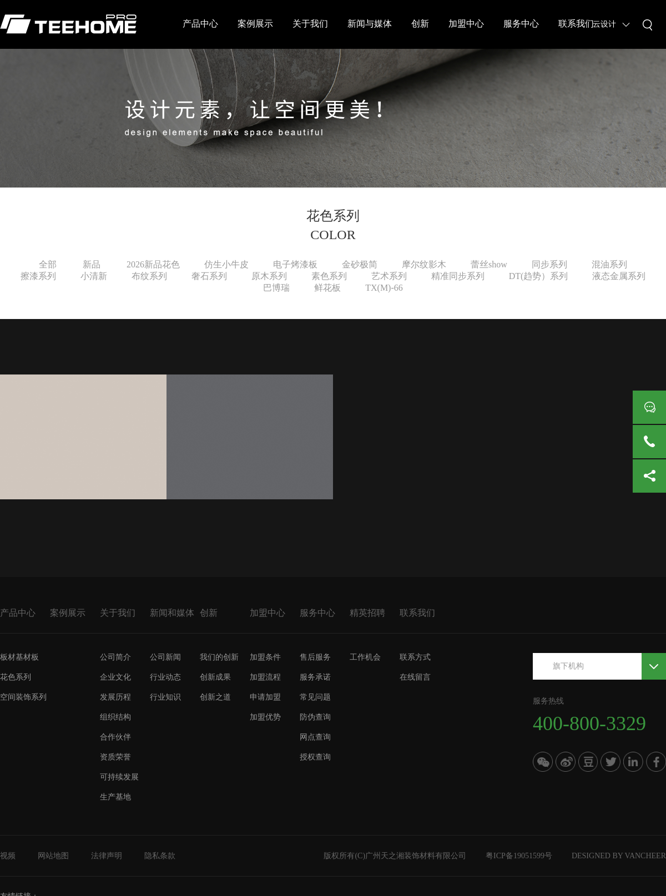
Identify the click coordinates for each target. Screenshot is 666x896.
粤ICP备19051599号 (519, 856)
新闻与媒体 (369, 23)
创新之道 (215, 697)
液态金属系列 (618, 276)
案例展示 (255, 23)
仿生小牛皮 (226, 264)
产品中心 (200, 23)
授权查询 (315, 757)
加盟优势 (265, 717)
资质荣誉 (115, 757)
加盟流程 (265, 677)
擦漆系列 (38, 276)
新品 (91, 264)
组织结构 (115, 717)
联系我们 (576, 23)
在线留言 (415, 677)
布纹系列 (149, 276)
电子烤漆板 (295, 264)
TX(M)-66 (384, 287)
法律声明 (106, 856)
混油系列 (609, 264)
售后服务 (315, 657)
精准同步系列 (458, 276)
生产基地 (115, 797)
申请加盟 (265, 697)
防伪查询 (315, 717)
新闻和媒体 (172, 612)
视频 (8, 856)
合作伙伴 (115, 737)
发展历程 (115, 697)
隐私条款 (159, 856)
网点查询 (315, 737)
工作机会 (365, 657)
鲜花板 (327, 287)
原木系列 (269, 276)
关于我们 (310, 23)
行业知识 (165, 697)
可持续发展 (119, 777)
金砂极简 (359, 264)
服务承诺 (315, 677)
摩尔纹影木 (424, 264)
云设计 (604, 24)
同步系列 (549, 264)
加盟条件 (265, 657)
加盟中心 (466, 23)
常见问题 (315, 697)
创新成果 (215, 677)
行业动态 (165, 677)
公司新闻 (165, 657)
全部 (48, 264)
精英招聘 (367, 612)
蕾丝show (489, 264)
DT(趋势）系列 (538, 276)
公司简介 (115, 657)
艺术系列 (389, 276)
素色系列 (329, 276)
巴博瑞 (276, 287)
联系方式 (415, 657)
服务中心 (521, 23)
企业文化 (115, 677)
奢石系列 (209, 276)
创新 (420, 23)
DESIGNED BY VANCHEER (619, 856)
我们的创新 (219, 657)
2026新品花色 (153, 264)
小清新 (93, 276)
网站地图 (53, 856)
